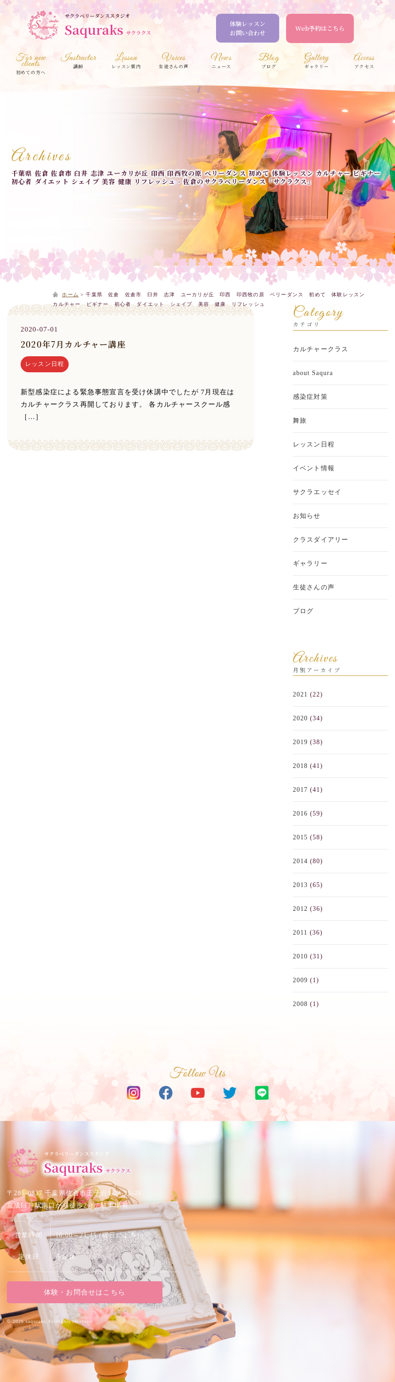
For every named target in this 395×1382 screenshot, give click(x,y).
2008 (300, 1004)
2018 (300, 765)
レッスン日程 (44, 363)
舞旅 (300, 420)
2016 (300, 813)
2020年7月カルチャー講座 (73, 344)
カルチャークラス (321, 349)
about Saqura (313, 373)
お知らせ (307, 515)
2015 (300, 837)
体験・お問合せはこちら (84, 1292)
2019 (300, 742)
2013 (300, 884)
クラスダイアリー (321, 539)
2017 (300, 789)
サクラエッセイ (317, 492)
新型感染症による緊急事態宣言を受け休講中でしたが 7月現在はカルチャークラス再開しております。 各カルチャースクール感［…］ (127, 404)
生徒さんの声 (314, 587)
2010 (300, 956)
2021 (300, 694)
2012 (300, 908)
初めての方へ (30, 65)
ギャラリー (310, 563)
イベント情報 (314, 468)
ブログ (303, 611)
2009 (300, 980)
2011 (300, 932)
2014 (300, 861)
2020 (300, 718)
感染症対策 (310, 396)
